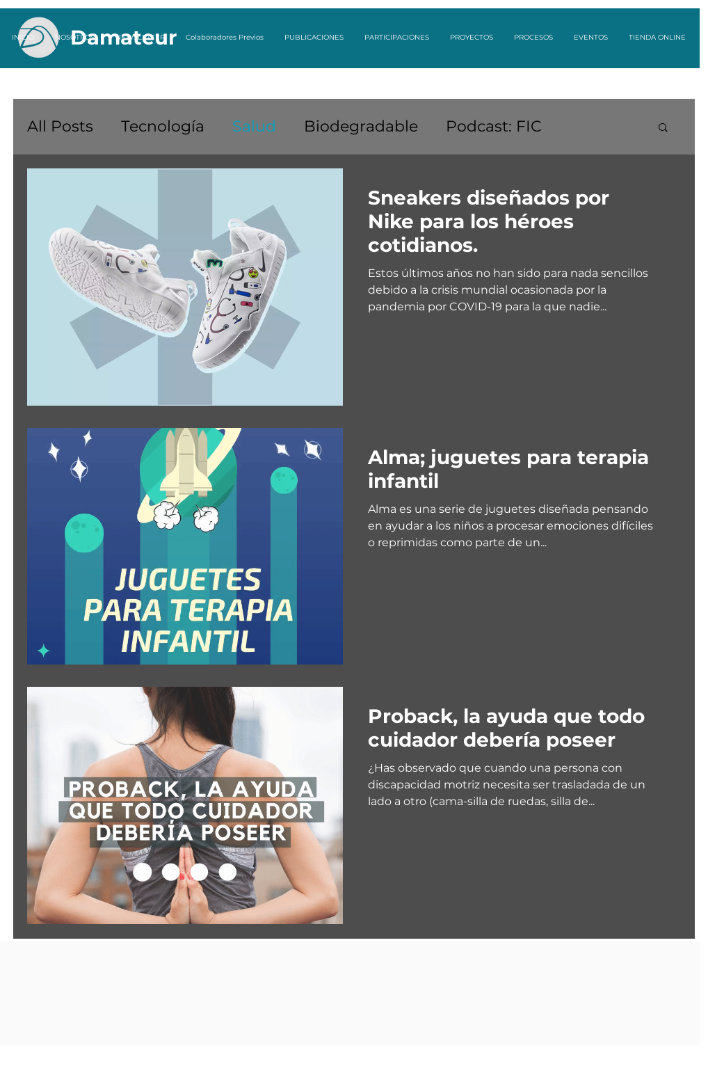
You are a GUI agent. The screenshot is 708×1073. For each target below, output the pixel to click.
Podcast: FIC (494, 126)
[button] (663, 128)
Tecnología (162, 126)
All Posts (60, 126)
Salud (254, 126)
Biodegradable (361, 126)
